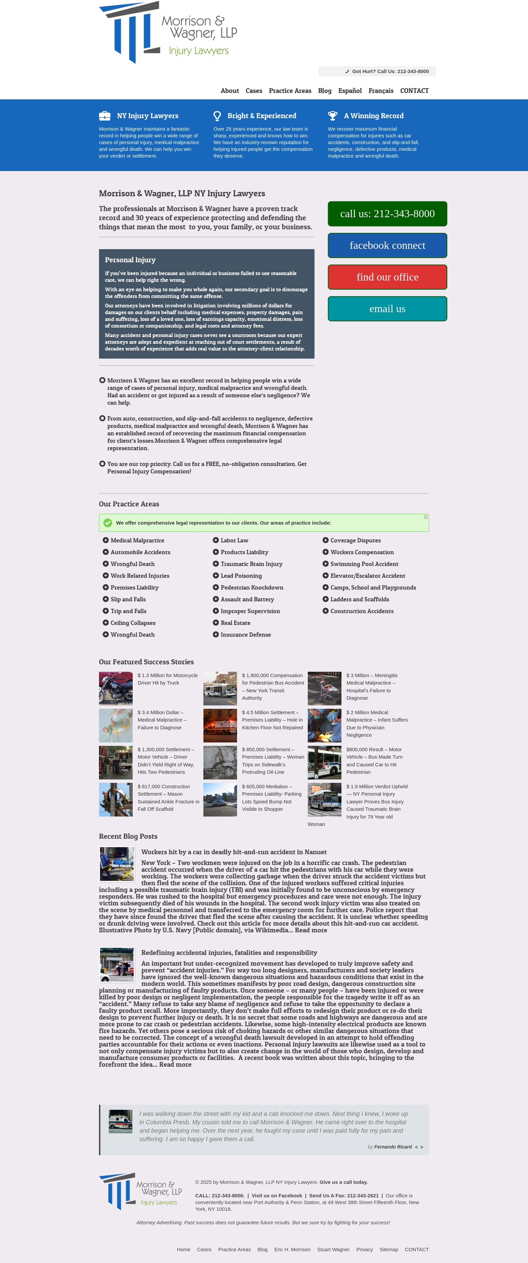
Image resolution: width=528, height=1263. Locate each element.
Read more (311, 930)
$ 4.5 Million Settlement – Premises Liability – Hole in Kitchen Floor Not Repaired (272, 719)
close (426, 517)
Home (183, 1249)
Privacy (364, 1249)
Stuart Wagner (333, 1249)
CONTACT (414, 91)
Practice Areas (290, 91)
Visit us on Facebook (277, 1195)
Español (350, 91)
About (230, 91)
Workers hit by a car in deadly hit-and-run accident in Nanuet (234, 852)
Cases (254, 91)
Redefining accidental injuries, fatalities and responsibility (229, 953)
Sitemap (389, 1249)
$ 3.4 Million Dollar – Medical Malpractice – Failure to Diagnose (162, 719)
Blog (325, 91)
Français (381, 91)
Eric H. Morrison (292, 1249)
